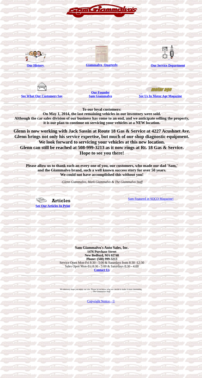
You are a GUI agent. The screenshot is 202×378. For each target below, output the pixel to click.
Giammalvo (95, 65)
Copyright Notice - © (101, 301)
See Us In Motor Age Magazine (160, 96)
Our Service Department (168, 65)
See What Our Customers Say (42, 96)
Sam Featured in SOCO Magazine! (151, 198)
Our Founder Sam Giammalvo (100, 94)
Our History (36, 65)
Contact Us (102, 270)
